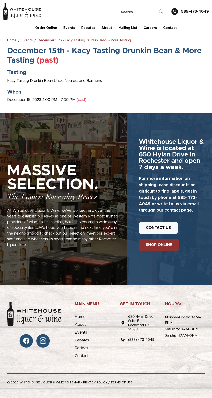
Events (69, 28)
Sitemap (73, 382)
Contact (170, 28)
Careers (150, 28)
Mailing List (127, 28)
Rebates (88, 28)
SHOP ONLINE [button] (159, 245)
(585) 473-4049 (141, 339)
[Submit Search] (161, 12)
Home (80, 317)
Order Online (46, 28)
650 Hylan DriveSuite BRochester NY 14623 (140, 323)
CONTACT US (158, 228)
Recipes (81, 348)
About (106, 28)
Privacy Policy (95, 382)
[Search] (142, 12)
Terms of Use (122, 382)
